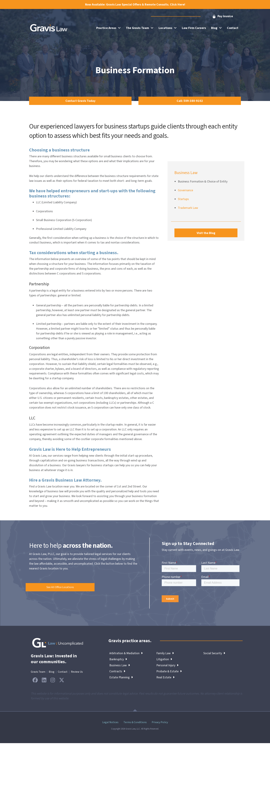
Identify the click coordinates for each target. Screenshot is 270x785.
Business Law (119, 665)
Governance (185, 190)
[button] (222, 16)
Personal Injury (167, 665)
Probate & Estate (169, 671)
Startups (183, 199)
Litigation (164, 659)
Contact (63, 672)
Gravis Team (38, 672)
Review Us (77, 672)
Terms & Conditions (135, 722)
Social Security (214, 653)
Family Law (165, 653)
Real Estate (165, 677)
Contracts (117, 671)
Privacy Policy (160, 722)
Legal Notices (110, 722)
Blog (51, 672)
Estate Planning (121, 677)
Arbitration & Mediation (126, 653)
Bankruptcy (118, 659)
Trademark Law (188, 208)
